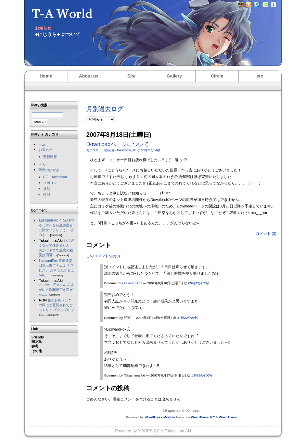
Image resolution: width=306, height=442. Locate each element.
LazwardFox (48, 220)
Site (131, 76)
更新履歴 (50, 157)
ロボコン (50, 183)
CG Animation (55, 177)
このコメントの (103, 256)
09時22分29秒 (187, 318)
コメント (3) (266, 233)
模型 (46, 194)
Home (46, 76)
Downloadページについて (117, 144)
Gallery (174, 76)
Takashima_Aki (126, 150)
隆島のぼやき (49, 170)
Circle (217, 76)
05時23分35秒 (198, 283)
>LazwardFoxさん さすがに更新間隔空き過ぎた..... (56, 289)
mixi (42, 144)
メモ (42, 164)
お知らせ (45, 150)
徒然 (46, 189)
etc (259, 76)
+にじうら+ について (57, 34)
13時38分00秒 (202, 375)
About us (88, 76)
